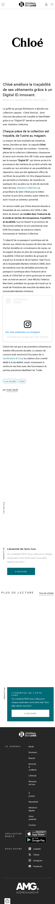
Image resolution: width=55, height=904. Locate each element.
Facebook (35, 866)
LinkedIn (35, 848)
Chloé (21, 381)
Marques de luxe (33, 783)
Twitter (34, 854)
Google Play (36, 840)
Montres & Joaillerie (33, 766)
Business (33, 752)
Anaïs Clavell (40, 100)
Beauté (32, 758)
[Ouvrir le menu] (3, 4)
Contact (32, 824)
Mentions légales (33, 809)
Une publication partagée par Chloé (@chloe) (27, 337)
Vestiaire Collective (27, 187)
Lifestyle (32, 775)
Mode (31, 746)
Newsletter (33, 801)
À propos (32, 794)
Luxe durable (10, 381)
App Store (36, 834)
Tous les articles (46, 592)
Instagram (35, 860)
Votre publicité (32, 818)
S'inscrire (21, 571)
